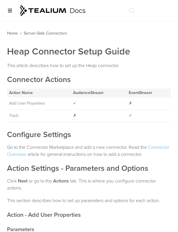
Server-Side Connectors (45, 33)
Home (12, 33)
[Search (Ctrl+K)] (131, 11)
